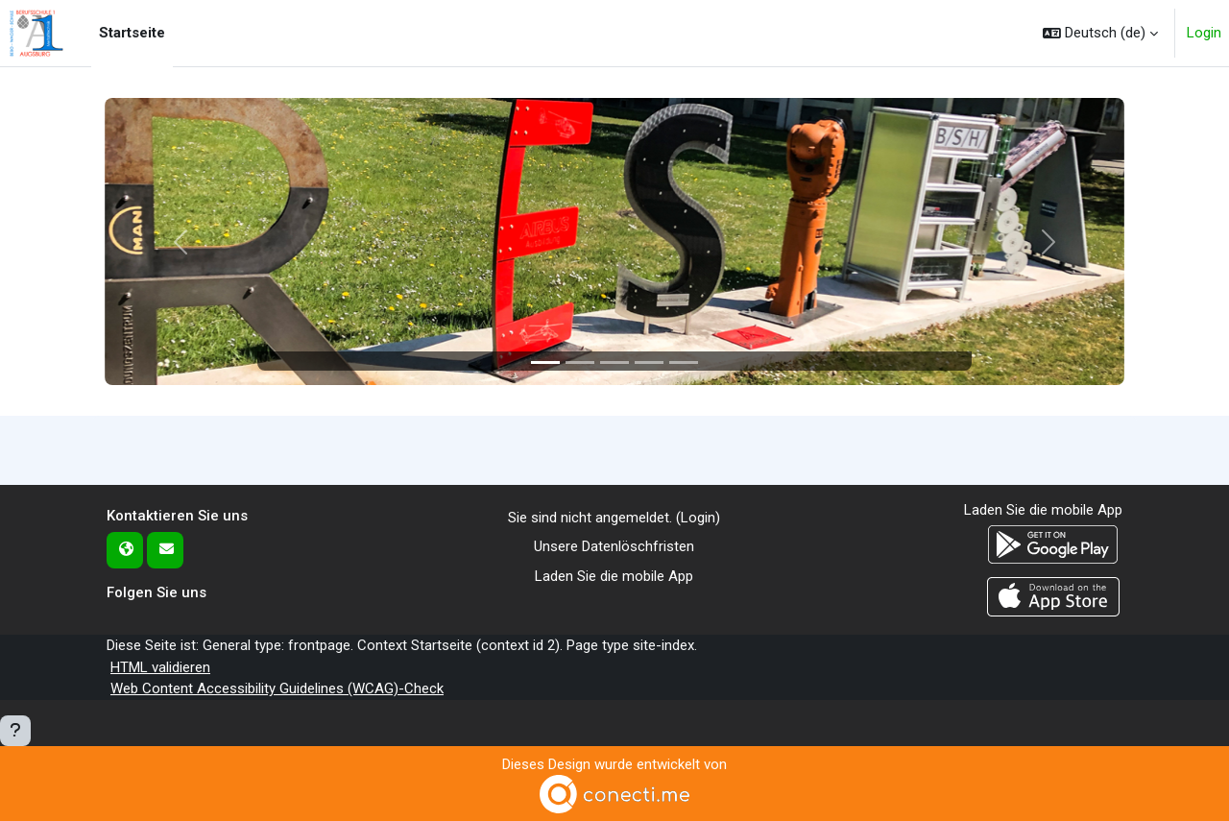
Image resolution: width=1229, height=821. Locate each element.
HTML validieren (160, 667)
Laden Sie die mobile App (614, 576)
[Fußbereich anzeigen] (15, 730)
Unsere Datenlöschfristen (614, 546)
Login (1204, 32)
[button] (1100, 33)
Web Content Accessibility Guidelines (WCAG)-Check (277, 688)
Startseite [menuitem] (132, 32)
